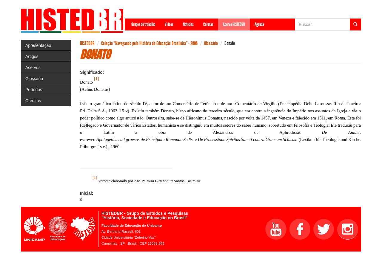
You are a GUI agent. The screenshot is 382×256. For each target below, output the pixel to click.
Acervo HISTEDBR (234, 24)
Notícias (188, 24)
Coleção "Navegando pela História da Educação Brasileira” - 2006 (149, 43)
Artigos (31, 56)
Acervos (33, 67)
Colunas (208, 24)
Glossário (34, 78)
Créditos (33, 100)
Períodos (33, 89)
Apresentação (38, 45)
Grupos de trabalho (143, 24)
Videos (169, 24)
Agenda (259, 24)
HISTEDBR (87, 43)
